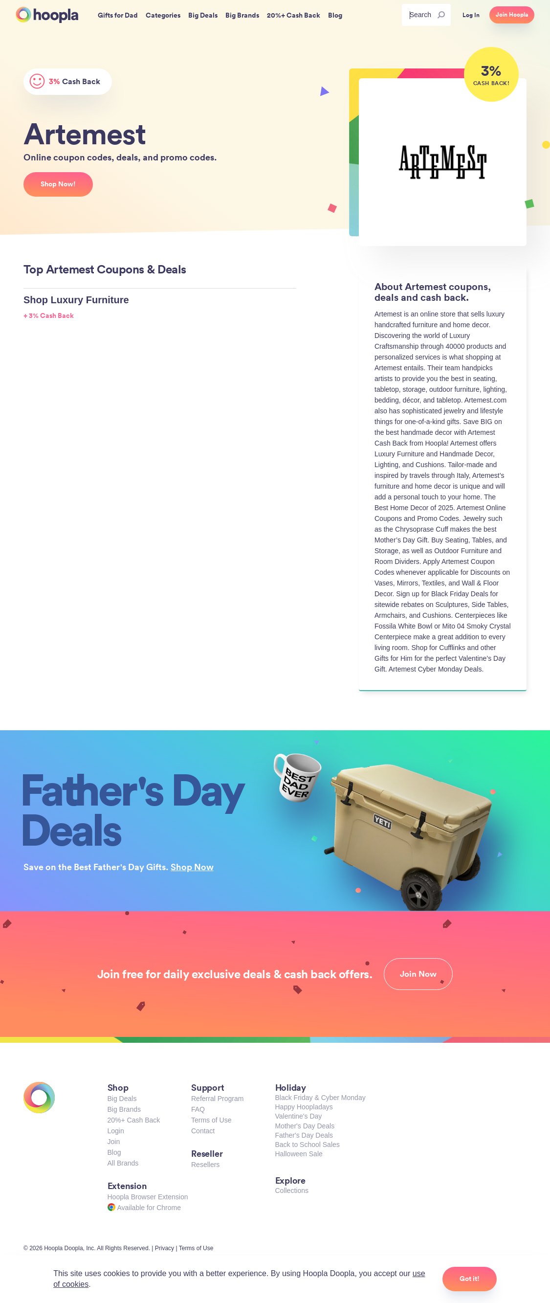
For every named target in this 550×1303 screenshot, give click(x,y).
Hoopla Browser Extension (148, 1197)
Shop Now (192, 867)
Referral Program (217, 1098)
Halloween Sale (299, 1154)
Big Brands (124, 1109)
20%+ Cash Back (134, 1120)
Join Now (418, 973)
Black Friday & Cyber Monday (320, 1097)
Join (114, 1142)
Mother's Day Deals (305, 1126)
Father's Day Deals (304, 1135)
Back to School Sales (307, 1144)
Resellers (205, 1164)
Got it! (470, 1278)
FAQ (198, 1109)
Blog (114, 1152)
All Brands (123, 1163)
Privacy (164, 1248)
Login (116, 1131)
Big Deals (122, 1098)
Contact (203, 1131)
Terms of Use (211, 1120)
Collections (291, 1190)
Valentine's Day (298, 1116)
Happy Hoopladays (304, 1107)
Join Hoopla (512, 14)
